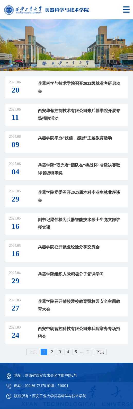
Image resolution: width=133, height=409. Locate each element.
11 (88, 352)
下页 (100, 352)
